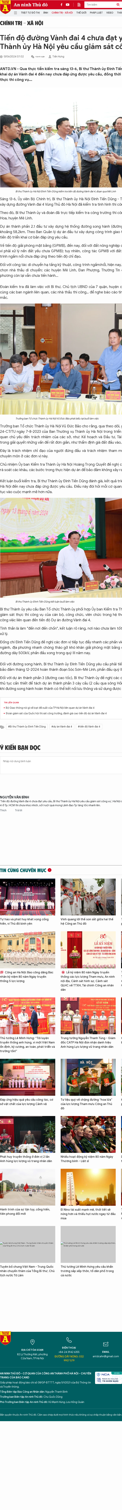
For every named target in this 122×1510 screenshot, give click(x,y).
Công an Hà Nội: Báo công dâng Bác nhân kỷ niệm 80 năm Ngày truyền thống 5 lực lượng (26, 977)
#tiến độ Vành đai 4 (89, 726)
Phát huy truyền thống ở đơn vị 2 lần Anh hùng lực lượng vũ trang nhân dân (26, 1159)
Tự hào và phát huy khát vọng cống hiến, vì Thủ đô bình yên (24, 922)
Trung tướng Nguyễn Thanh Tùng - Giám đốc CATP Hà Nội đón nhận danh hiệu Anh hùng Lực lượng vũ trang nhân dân (88, 1042)
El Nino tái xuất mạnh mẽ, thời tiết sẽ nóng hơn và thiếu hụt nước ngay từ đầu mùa (88, 1214)
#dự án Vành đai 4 (61, 726)
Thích (3, 810)
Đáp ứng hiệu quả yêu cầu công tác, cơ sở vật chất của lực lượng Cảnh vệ (26, 1102)
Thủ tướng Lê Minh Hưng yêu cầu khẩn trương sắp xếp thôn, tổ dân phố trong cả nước (87, 1271)
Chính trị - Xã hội (62, 12)
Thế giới (81, 12)
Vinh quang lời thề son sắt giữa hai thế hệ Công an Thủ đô (87, 922)
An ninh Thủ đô (31, 5)
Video (109, 12)
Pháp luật (96, 12)
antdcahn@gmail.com (106, 1356)
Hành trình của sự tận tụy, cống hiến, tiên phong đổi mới (25, 1212)
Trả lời (18, 810)
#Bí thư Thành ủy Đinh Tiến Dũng (27, 726)
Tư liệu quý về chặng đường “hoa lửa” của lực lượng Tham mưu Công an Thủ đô (86, 1104)
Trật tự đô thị (30, 12)
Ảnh (45, 12)
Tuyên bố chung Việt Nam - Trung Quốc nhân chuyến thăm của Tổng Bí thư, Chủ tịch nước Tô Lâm (27, 1271)
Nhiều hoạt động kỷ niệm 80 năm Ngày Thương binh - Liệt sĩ (87, 1159)
